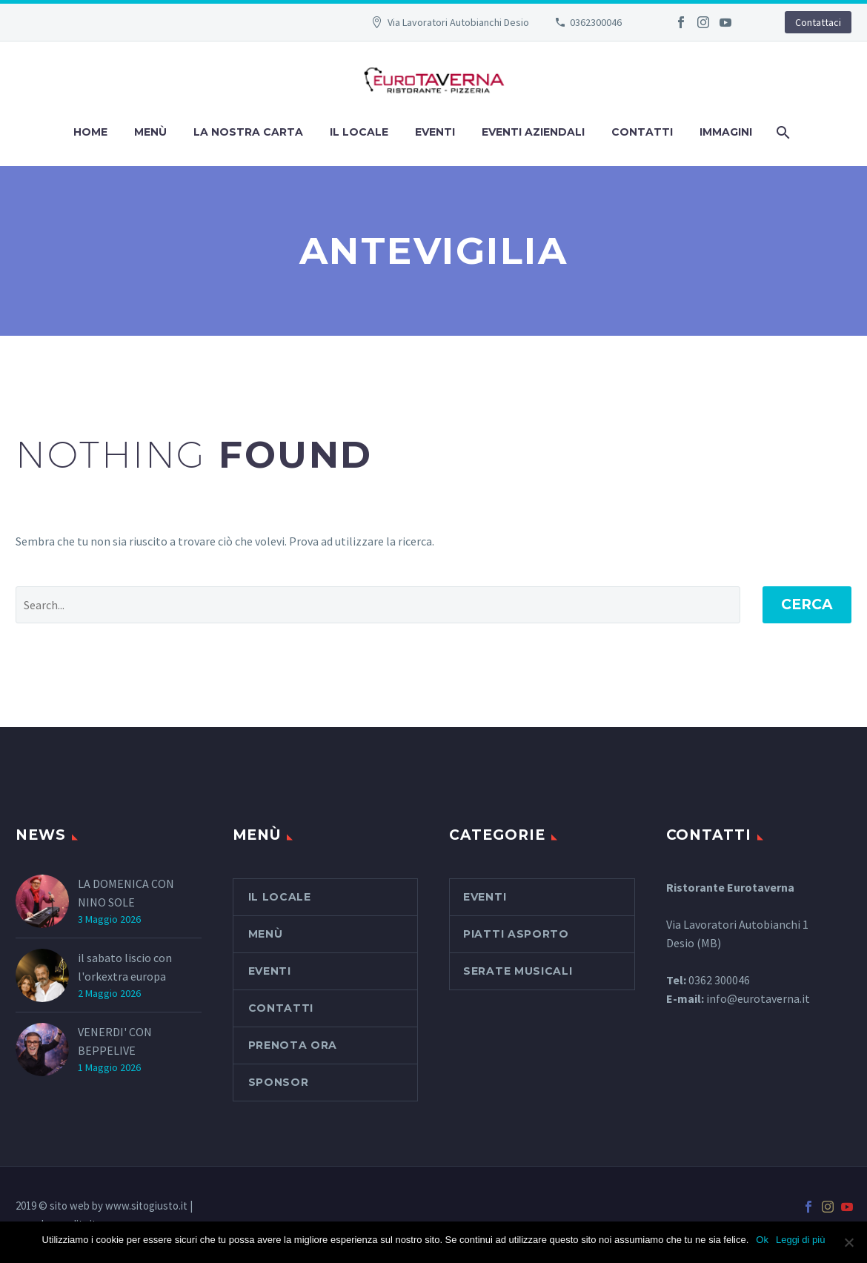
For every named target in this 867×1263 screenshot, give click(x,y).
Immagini (726, 132)
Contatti (642, 132)
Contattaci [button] (818, 22)
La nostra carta (248, 132)
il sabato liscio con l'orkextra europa (125, 967)
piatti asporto (516, 934)
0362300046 (596, 22)
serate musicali (518, 971)
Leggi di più (801, 1239)
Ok (762, 1239)
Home (90, 132)
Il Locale (359, 132)
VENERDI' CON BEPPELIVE (115, 1041)
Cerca (807, 604)
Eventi (435, 132)
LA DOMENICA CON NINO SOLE (126, 892)
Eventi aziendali (533, 132)
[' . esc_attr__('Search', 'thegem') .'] (378, 604)
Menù (150, 132)
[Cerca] (782, 132)
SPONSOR (278, 1082)
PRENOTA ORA (293, 1045)
